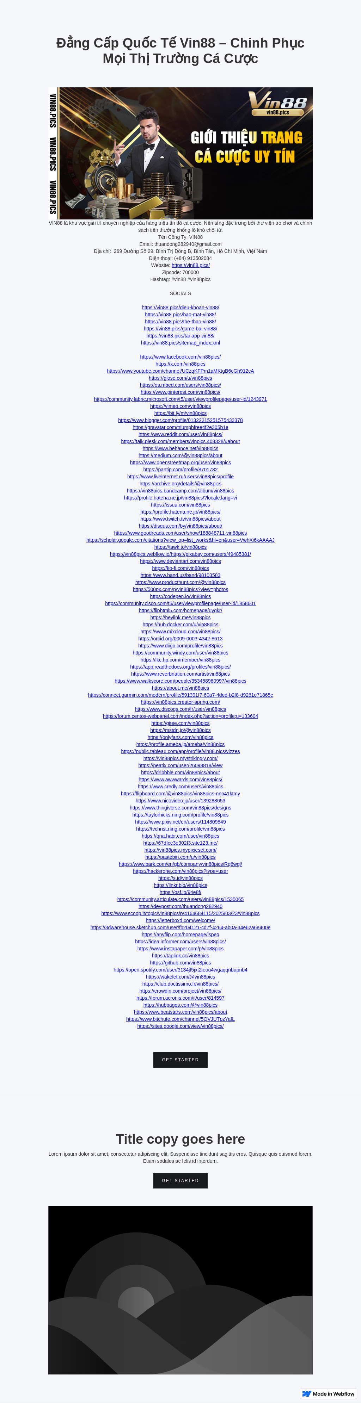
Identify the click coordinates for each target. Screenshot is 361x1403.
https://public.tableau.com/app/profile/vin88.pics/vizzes (180, 751)
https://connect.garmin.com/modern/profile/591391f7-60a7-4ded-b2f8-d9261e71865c (180, 695)
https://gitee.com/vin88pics (181, 723)
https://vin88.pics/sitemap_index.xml (180, 343)
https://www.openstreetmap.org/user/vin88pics (180, 462)
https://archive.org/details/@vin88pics (180, 483)
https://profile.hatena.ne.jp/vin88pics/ (180, 512)
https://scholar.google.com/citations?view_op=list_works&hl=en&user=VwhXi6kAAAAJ (180, 540)
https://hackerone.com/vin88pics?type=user (180, 871)
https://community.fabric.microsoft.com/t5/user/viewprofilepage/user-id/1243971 (180, 399)
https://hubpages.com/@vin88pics (180, 1005)
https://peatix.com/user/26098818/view (181, 765)
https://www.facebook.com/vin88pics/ (180, 357)
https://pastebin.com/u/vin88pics (180, 857)
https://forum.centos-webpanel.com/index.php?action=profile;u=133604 (180, 716)
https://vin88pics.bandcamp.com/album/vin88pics (180, 490)
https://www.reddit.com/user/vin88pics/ (180, 434)
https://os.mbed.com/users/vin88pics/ (180, 385)
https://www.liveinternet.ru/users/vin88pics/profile (180, 476)
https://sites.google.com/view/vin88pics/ (180, 1026)
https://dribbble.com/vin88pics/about (180, 772)
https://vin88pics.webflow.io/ (140, 554)
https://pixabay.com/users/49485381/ (211, 554)
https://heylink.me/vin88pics (180, 617)
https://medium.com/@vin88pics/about (180, 455)
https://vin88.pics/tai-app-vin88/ (181, 336)
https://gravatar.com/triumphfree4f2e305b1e (180, 427)
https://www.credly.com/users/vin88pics (181, 786)
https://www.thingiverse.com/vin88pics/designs (180, 808)
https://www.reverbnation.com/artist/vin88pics (180, 674)
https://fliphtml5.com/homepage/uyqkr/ (180, 610)
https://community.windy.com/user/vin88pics (180, 653)
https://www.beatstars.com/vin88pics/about (180, 1012)
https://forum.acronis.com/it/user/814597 (180, 998)
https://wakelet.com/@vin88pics (180, 977)
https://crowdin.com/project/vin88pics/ (181, 991)
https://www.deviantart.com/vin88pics (180, 561)
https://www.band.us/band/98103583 (181, 575)
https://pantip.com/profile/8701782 (180, 469)
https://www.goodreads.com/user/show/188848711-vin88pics (180, 533)
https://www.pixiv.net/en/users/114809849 (180, 822)
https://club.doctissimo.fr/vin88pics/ (180, 984)
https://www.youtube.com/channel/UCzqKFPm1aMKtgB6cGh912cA (180, 371)
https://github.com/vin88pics (180, 963)
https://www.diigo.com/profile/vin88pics (180, 645)
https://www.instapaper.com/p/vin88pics (180, 948)
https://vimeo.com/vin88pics (180, 406)
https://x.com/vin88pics (180, 364)
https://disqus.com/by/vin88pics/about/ (180, 526)
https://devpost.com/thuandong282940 (180, 906)
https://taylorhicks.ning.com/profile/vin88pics (180, 815)
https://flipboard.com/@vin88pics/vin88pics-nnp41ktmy (180, 793)
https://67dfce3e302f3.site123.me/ (180, 843)
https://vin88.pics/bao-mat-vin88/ (180, 314)
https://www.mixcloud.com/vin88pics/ (180, 631)
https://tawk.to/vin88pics (180, 547)
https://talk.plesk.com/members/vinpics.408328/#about (180, 441)
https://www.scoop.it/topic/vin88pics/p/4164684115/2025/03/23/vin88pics (180, 913)
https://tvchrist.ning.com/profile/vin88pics (180, 829)
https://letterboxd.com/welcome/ (180, 920)
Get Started (180, 1059)
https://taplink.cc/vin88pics (180, 955)
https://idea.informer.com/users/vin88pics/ (180, 941)
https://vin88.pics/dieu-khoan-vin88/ (180, 307)
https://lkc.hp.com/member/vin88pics (180, 660)
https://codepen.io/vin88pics (180, 596)
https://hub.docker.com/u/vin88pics (181, 624)
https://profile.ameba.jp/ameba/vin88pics (180, 744)
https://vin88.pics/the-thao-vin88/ (180, 321)
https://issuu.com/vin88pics (180, 505)
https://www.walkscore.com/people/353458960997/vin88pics (180, 681)
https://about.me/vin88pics (180, 688)
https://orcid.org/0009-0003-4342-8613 (181, 638)
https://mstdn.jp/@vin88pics (180, 730)
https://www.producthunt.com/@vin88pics (180, 582)
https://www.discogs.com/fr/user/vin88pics (180, 709)
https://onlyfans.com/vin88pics (181, 737)
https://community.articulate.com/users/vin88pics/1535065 (180, 899)
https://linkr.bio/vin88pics (180, 885)
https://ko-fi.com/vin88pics (180, 568)
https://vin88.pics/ (191, 265)
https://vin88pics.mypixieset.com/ (181, 850)
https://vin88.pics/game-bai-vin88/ (181, 328)
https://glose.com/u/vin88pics (180, 378)
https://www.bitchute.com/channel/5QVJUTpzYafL (180, 1019)
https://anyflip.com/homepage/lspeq (180, 934)
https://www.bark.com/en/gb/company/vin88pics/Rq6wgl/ (180, 864)
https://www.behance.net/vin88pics (181, 448)
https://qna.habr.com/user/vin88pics (180, 836)
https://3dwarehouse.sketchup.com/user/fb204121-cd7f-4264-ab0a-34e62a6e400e (181, 927)
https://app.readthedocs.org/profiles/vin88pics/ (180, 667)
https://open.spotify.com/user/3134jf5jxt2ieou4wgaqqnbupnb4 (180, 970)
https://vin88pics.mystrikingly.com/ (180, 758)
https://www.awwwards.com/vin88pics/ (180, 779)
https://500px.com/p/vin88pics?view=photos (180, 589)
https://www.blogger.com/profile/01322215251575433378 (180, 420)
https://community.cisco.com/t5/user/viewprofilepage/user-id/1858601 (180, 603)
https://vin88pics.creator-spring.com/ (180, 702)
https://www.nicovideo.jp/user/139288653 (181, 800)
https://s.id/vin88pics (180, 878)
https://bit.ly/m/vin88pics (180, 413)
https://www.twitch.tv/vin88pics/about (180, 519)
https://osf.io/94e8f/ (180, 892)
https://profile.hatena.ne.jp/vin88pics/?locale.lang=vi (180, 498)
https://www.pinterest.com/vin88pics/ (180, 392)
